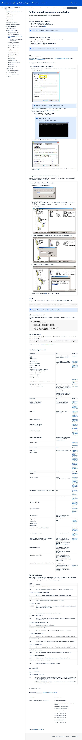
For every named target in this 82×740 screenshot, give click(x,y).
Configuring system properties (60, 700)
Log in (75, 2)
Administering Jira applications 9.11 (15, 7)
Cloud (65, 7)
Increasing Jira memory (76, 356)
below (44, 26)
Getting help (8, 76)
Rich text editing (11, 64)
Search (72, 3)
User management (9, 18)
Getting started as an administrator (13, 13)
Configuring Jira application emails (13, 24)
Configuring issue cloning (13, 52)
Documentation (35, 2)
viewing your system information (47, 344)
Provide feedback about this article (50, 692)
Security (67, 736)
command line (31, 59)
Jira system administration (11, 26)
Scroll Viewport (41, 729)
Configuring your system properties (61, 706)
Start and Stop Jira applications (62, 544)
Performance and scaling (11, 72)
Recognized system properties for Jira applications (39, 700)
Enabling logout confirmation (14, 62)
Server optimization (11, 68)
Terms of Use (61, 736)
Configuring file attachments (14, 45)
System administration (11, 28)
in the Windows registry (40, 59)
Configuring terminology (13, 66)
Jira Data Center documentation (12, 70)
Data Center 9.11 (72, 8)
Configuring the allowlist (13, 54)
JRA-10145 (74, 494)
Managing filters (11, 58)
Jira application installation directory (52, 110)
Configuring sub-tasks (12, 56)
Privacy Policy (54, 736)
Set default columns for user (60, 713)
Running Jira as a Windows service (61, 58)
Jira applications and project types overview (14, 11)
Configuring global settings (12, 30)
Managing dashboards (12, 60)
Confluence (35, 729)
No (40, 692)
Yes (37, 692)
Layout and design (9, 16)
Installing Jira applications (11, 14)
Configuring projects (10, 20)
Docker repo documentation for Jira (54, 309)
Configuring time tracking (13, 32)
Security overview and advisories (12, 74)
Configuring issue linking (13, 50)
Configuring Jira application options (15, 34)
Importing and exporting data (11, 22)
